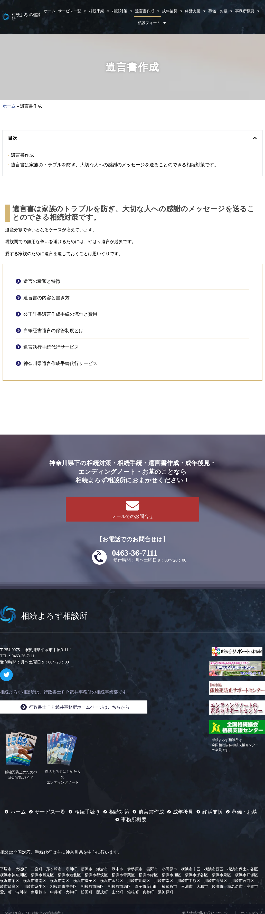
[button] (255, 138)
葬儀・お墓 (220, 11)
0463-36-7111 (135, 552)
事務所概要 (247, 11)
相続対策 (122, 11)
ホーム (49, 11)
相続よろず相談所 (26, 17)
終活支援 (195, 11)
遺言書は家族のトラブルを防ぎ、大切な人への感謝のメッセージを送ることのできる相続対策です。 (115, 164)
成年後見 (172, 11)
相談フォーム (152, 22)
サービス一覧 (72, 11)
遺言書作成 (147, 11)
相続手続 (99, 11)
